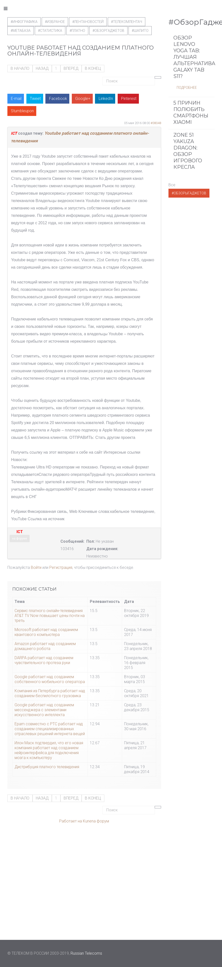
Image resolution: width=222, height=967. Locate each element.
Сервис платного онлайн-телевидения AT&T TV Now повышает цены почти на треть (50, 615)
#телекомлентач (126, 22)
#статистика (50, 31)
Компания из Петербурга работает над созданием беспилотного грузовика (50, 693)
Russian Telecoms (86, 953)
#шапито (140, 31)
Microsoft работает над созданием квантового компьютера (46, 632)
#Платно (77, 31)
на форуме (19, 538)
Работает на (70, 821)
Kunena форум (96, 821)
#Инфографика (24, 22)
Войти (36, 567)
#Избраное (55, 22)
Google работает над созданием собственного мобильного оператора (50, 679)
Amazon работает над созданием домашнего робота (45, 646)
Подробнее (187, 88)
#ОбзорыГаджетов (189, 193)
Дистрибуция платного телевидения (47, 766)
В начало (20, 68)
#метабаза (21, 31)
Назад (42, 68)
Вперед (71, 68)
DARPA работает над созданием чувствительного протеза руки (44, 660)
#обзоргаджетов (108, 31)
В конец (93, 68)
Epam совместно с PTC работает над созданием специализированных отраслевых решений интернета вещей (50, 729)
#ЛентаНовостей (88, 22)
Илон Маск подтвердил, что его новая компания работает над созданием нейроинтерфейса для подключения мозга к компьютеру (49, 750)
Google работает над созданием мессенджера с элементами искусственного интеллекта (44, 710)
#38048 (156, 123)
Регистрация (60, 567)
